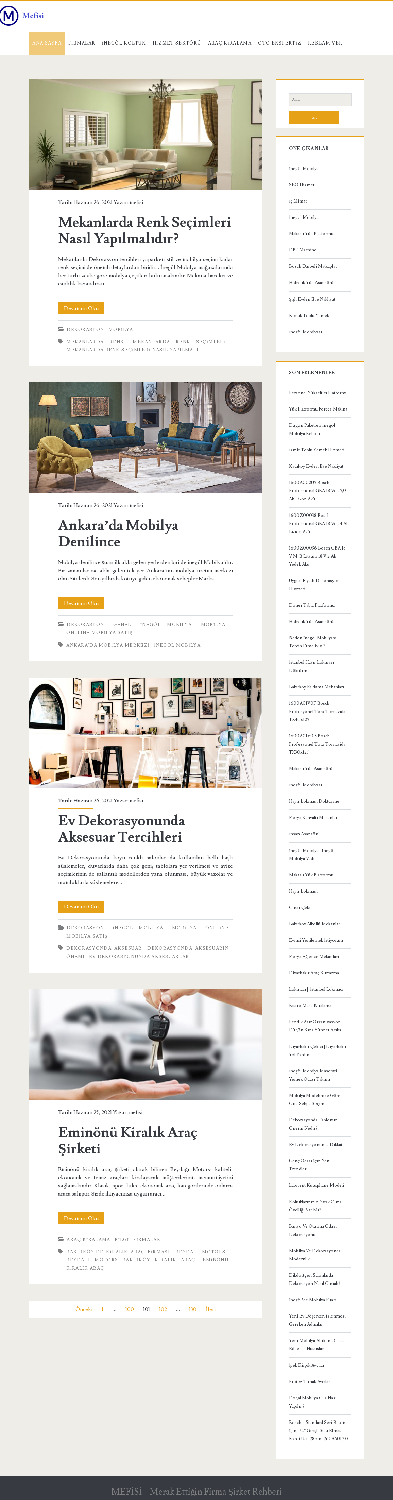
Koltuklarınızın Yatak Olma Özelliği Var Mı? (315, 1206)
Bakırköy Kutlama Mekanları (316, 687)
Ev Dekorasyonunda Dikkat (315, 1144)
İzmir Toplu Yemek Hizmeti (316, 450)
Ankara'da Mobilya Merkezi (108, 645)
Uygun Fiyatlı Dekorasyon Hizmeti (314, 585)
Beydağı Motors (200, 1252)
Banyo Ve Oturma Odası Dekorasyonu (313, 1230)
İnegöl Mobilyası (305, 332)
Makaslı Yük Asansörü (311, 768)
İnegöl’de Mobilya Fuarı (312, 1300)
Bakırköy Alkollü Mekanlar (314, 924)
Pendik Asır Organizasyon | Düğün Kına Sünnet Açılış (316, 1026)
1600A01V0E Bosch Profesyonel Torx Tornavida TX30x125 (317, 744)
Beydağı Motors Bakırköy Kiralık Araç (130, 1260)
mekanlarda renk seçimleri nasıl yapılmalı (132, 350)
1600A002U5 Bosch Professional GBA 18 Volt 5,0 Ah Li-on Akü (317, 491)
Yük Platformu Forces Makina (318, 409)
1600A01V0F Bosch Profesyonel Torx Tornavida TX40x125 (317, 711)
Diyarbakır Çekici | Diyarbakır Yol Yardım (317, 1051)
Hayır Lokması (303, 891)
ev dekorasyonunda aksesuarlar (139, 956)
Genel (122, 624)
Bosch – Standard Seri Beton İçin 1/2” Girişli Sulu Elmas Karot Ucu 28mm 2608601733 (318, 1431)
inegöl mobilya (177, 645)
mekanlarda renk (95, 342)
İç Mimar (298, 201)
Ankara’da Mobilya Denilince (145, 437)
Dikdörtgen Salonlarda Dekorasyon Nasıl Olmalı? (314, 1279)
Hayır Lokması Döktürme (314, 801)
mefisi (136, 202)
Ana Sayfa (47, 43)
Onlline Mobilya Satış (99, 632)
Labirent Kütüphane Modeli (316, 1185)
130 (192, 1309)
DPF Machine (303, 250)
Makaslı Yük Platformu (311, 234)
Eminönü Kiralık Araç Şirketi (145, 1044)
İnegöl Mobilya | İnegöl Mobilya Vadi (312, 854)
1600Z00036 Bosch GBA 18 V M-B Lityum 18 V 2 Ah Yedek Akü (317, 556)
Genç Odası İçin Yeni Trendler (310, 1165)
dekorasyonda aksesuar (104, 948)
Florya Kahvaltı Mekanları (314, 817)
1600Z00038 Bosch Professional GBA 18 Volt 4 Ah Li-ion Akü (319, 524)
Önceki (83, 1309)
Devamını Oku (84, 308)
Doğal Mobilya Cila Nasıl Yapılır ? (313, 1402)
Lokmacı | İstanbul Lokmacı (316, 989)
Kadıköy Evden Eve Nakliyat (316, 466)
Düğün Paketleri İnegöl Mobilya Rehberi (312, 429)
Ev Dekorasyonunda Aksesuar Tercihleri (145, 733)
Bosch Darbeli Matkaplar (313, 266)
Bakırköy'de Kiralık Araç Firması (118, 1252)
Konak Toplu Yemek (309, 315)
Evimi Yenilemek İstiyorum (316, 940)
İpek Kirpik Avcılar (306, 1365)
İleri (210, 1309)
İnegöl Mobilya (166, 624)
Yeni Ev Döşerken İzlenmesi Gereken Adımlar (317, 1320)
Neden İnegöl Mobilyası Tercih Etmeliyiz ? (312, 642)
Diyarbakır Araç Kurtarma (314, 973)
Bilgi (122, 1239)
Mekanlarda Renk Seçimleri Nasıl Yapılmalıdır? (145, 134)
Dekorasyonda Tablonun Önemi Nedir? (313, 1124)
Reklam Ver (325, 43)
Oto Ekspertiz (279, 43)
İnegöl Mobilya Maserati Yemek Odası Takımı (313, 1075)
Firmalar (82, 43)
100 (129, 1309)
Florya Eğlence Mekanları (314, 956)
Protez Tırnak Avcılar (309, 1381)
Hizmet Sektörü (177, 43)
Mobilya (120, 329)
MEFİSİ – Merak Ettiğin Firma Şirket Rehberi (196, 1492)
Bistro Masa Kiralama (310, 1005)
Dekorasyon (85, 329)
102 (163, 1309)
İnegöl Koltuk (124, 43)
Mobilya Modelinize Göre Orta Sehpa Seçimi (314, 1099)
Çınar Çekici (301, 907)
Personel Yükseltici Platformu (318, 393)
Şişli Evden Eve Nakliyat (312, 299)
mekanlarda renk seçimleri (179, 342)
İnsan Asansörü (304, 834)
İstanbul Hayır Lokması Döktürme (311, 666)
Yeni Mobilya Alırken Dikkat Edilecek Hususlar (316, 1344)
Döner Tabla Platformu (312, 605)
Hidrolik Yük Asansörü (311, 282)
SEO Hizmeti (302, 185)
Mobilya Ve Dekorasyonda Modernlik (315, 1255)
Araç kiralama (230, 43)
